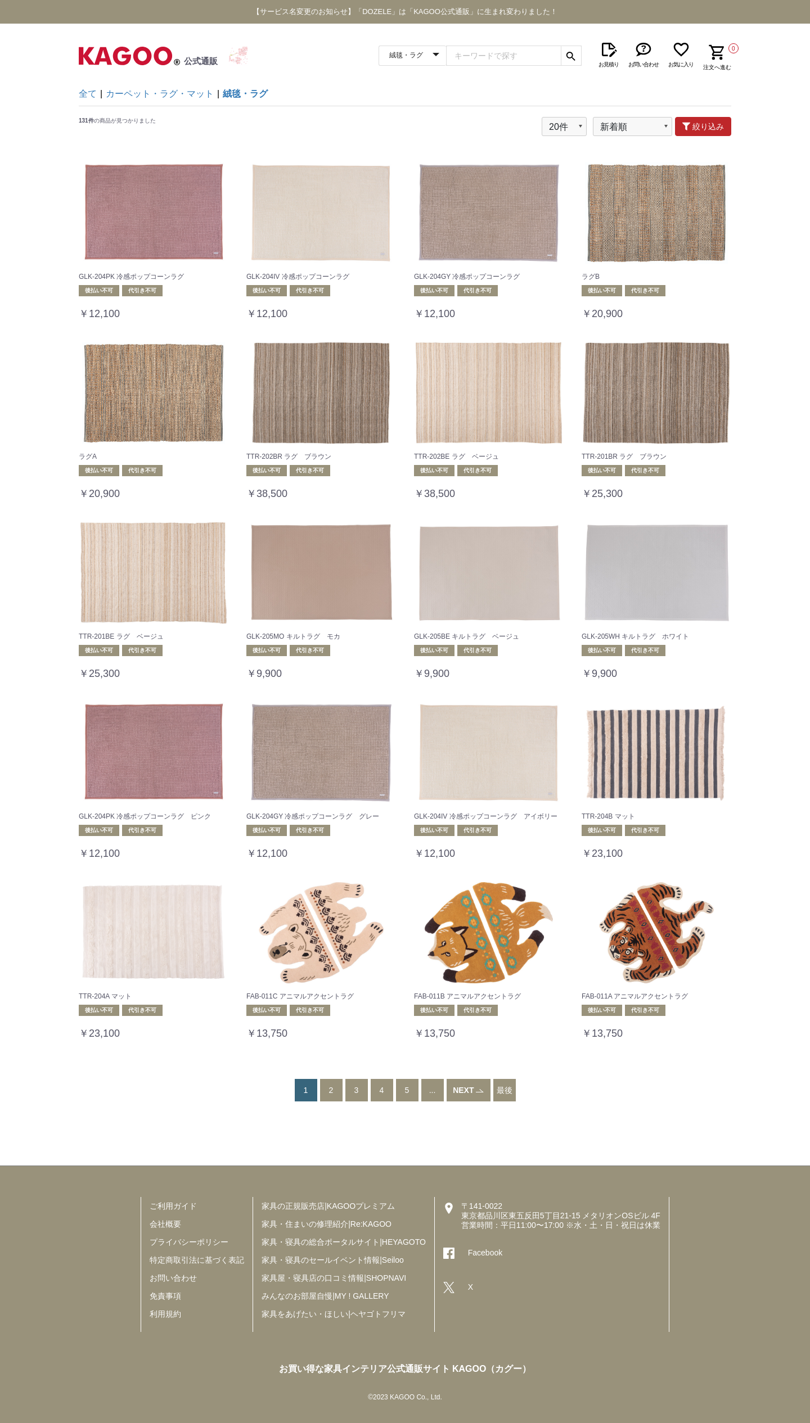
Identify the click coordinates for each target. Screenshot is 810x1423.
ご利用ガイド (173, 1205)
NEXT (468, 1090)
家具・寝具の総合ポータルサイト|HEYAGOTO (344, 1241)
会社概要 (165, 1223)
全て (88, 93)
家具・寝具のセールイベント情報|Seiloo (333, 1259)
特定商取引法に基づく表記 (197, 1259)
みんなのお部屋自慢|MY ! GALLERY (325, 1295)
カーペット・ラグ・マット (160, 93)
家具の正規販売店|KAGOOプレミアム (328, 1205)
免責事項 (165, 1295)
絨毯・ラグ (245, 93)
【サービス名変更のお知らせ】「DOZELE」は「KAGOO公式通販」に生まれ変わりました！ (405, 11)
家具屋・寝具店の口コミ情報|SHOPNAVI (334, 1277)
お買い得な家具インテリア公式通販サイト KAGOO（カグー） (405, 1369)
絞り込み (703, 126)
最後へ (504, 1101)
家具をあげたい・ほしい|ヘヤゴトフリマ (334, 1313)
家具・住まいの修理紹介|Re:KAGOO (327, 1223)
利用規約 (165, 1313)
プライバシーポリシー (189, 1241)
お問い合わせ (173, 1277)
